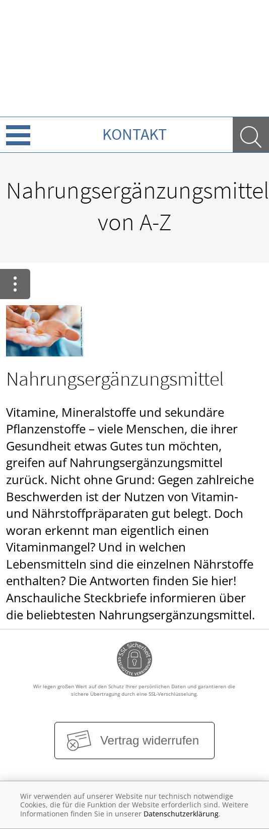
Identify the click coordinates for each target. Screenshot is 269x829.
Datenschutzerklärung (181, 813)
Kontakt (134, 134)
